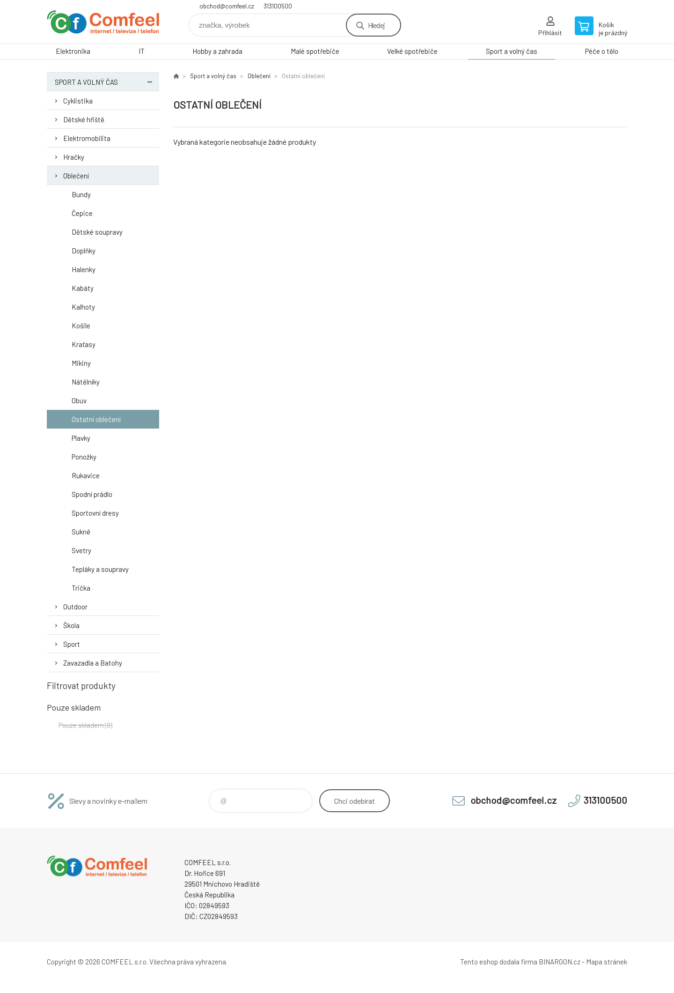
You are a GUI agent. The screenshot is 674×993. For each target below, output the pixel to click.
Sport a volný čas (511, 51)
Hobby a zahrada (217, 51)
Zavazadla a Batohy (92, 663)
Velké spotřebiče (412, 51)
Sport (71, 644)
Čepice (82, 213)
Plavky (81, 438)
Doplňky (83, 250)
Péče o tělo (601, 51)
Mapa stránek (606, 961)
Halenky (83, 269)
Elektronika (73, 51)
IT (142, 51)
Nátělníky (86, 382)
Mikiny (81, 363)
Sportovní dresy (95, 513)
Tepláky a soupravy (100, 569)
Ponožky (84, 456)
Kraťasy (83, 344)
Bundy (81, 194)
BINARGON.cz (559, 961)
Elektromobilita (86, 138)
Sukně (81, 531)
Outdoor (75, 606)
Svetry (81, 550)
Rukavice (86, 475)
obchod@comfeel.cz (226, 6)
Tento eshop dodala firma (498, 961)
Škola (71, 625)
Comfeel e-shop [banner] (103, 22)
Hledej (376, 25)
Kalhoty (83, 307)
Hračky (73, 157)
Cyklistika (78, 100)
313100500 (278, 6)
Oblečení (76, 175)
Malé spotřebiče (315, 51)
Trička (81, 588)
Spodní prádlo (92, 494)
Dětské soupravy (97, 232)
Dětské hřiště (83, 119)
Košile (81, 325)
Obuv (79, 400)
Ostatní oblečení (96, 419)
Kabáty (83, 288)
